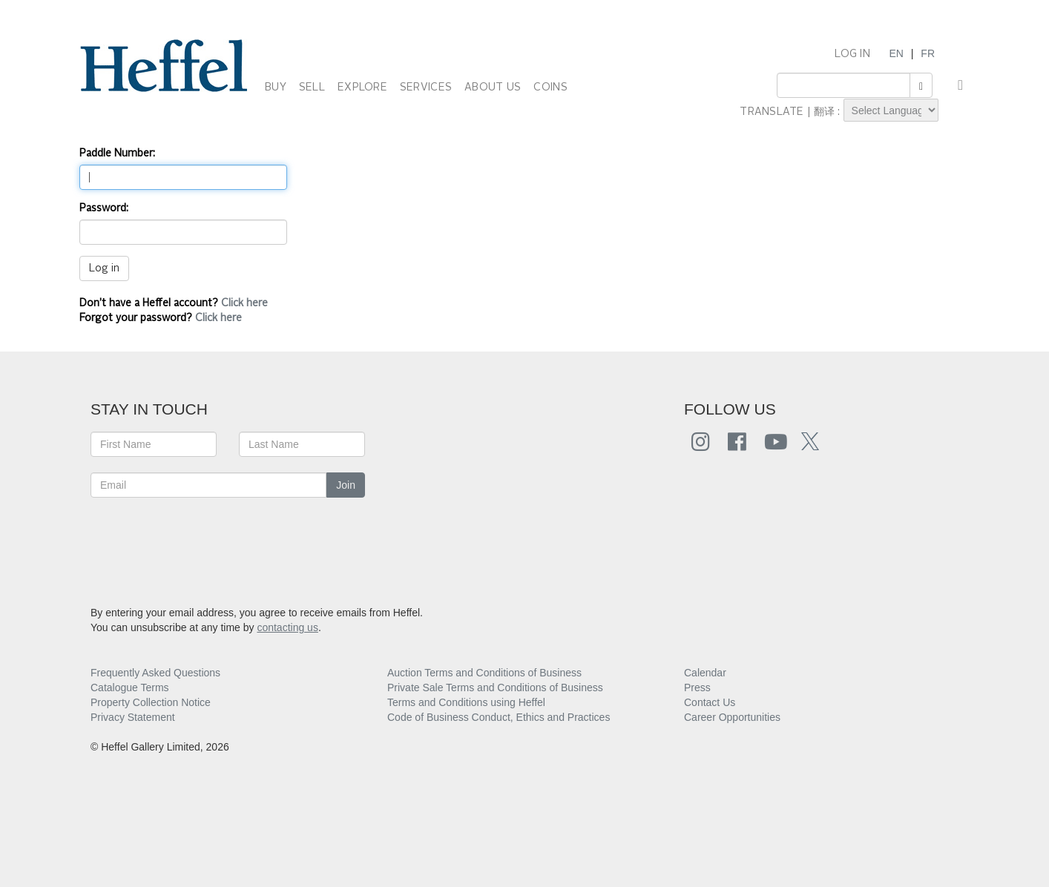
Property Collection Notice (151, 702)
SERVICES (426, 87)
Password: (103, 208)
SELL (312, 87)
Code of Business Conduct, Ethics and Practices (498, 717)
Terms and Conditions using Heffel (466, 702)
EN (896, 53)
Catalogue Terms (130, 687)
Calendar (705, 673)
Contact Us (709, 702)
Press (697, 687)
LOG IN (852, 54)
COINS (550, 87)
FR (928, 53)
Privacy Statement (133, 717)
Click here (244, 303)
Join (345, 485)
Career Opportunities (732, 717)
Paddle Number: (117, 153)
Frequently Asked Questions (155, 673)
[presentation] (203, 542)
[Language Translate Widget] (891, 110)
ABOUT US (492, 87)
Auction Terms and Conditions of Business (484, 673)
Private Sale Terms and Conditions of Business (495, 687)
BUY (275, 87)
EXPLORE (362, 87)
